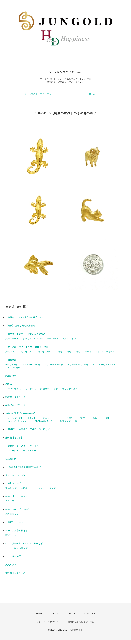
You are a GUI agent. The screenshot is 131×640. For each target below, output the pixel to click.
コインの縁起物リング (16, 548)
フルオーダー (12, 450)
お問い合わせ (93, 94)
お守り (24, 488)
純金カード (11, 384)
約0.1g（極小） (45, 351)
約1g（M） (11, 351)
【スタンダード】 (14, 418)
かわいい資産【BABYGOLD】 (20, 413)
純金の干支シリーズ (15, 397)
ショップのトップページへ (38, 94)
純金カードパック (49, 389)
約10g (88, 351)
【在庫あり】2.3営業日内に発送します (24, 317)
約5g (78, 351)
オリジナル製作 (70, 389)
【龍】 (107, 418)
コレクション (38, 488)
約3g (69, 351)
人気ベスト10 (12, 565)
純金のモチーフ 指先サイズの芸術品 (24, 338)
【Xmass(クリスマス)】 (17, 421)
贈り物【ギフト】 (14, 437)
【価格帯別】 (12, 360)
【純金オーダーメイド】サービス (22, 446)
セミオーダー (29, 450)
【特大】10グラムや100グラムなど (23, 467)
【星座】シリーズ (14, 522)
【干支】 (31, 418)
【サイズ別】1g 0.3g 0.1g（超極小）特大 (26, 347)
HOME (39, 613)
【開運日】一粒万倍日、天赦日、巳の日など (27, 429)
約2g (60, 351)
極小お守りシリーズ (15, 573)
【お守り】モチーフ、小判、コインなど (25, 334)
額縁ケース (11, 535)
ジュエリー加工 (13, 556)
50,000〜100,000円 (78, 364)
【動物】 (95, 418)
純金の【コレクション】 (17, 496)
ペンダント (54, 488)
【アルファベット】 (50, 418)
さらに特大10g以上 (104, 351)
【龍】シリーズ (13, 483)
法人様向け (11, 459)
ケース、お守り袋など (16, 530)
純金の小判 (52, 338)
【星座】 (68, 418)
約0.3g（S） (27, 351)
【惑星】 (81, 418)
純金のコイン (69, 338)
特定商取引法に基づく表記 (81, 622)
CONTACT (89, 613)
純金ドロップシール (15, 405)
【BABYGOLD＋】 (43, 421)
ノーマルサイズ (13, 389)
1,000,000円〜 (12, 367)
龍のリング (11, 488)
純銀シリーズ (12, 376)
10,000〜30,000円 (30, 364)
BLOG (72, 613)
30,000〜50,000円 (54, 364)
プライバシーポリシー (48, 622)
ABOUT (56, 613)
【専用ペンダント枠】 (68, 421)
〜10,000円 (11, 364)
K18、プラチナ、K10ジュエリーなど (24, 543)
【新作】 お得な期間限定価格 (20, 325)
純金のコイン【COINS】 (18, 509)
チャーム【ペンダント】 (17, 475)
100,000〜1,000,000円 (104, 364)
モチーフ (9, 501)
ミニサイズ (30, 389)
